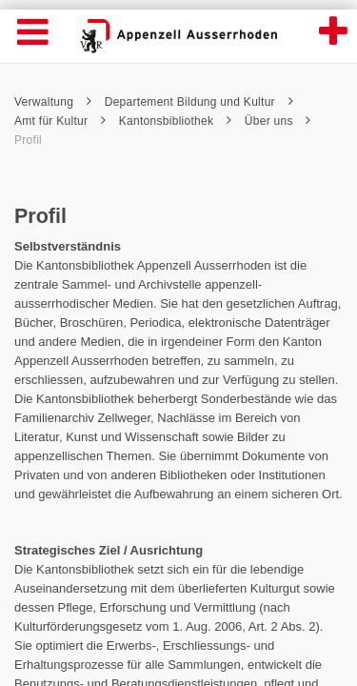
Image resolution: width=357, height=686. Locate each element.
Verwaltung (52, 102)
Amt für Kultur (60, 121)
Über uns (278, 121)
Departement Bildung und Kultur (199, 102)
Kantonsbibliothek (175, 121)
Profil (28, 140)
